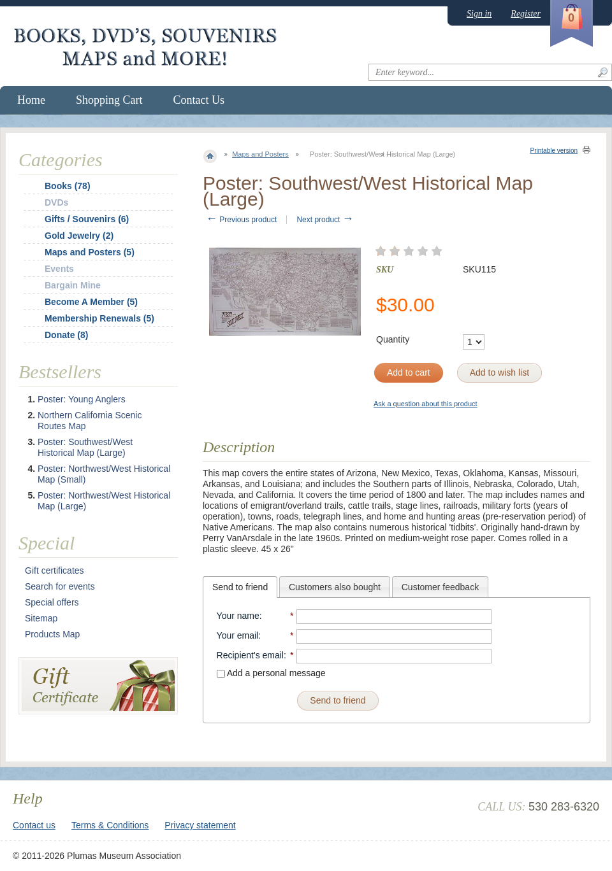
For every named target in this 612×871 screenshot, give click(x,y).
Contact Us (199, 100)
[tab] (240, 587)
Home (31, 100)
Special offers (52, 602)
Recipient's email (250, 655)
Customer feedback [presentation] (440, 587)
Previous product (241, 219)
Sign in (479, 13)
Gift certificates (54, 570)
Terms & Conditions (110, 825)
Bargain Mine (73, 285)
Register (526, 13)
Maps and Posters (260, 154)
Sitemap (41, 618)
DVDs (56, 202)
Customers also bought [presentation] (335, 587)
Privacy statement (199, 825)
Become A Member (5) (91, 302)
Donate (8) (66, 335)
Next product (324, 219)
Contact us (34, 825)
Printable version (554, 150)
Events (59, 269)
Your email (238, 635)
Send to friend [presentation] (240, 587)
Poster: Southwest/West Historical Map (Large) (85, 447)
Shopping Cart (109, 100)
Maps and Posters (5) (90, 252)
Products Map (52, 634)
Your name (238, 616)
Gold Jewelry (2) (79, 235)
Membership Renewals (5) (99, 318)
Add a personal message (271, 673)
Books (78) (68, 186)
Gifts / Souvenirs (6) (87, 219)
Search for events (60, 586)
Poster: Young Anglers (82, 399)
